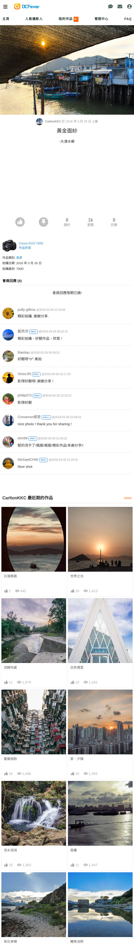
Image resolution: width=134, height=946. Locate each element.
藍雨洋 (23, 331)
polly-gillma (26, 309)
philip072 (25, 395)
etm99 (23, 438)
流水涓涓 (10, 850)
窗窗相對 (10, 759)
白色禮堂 (76, 667)
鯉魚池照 (76, 941)
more (128, 498)
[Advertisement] (67, 182)
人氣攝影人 (34, 19)
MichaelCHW (28, 459)
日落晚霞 (10, 576)
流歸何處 (10, 667)
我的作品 (69, 19)
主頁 (5, 19)
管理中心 (101, 19)
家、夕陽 (76, 759)
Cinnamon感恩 (29, 417)
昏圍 (73, 850)
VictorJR (24, 374)
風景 (19, 257)
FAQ (128, 19)
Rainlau (24, 352)
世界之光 (76, 576)
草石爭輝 (10, 941)
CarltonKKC (49, 121)
